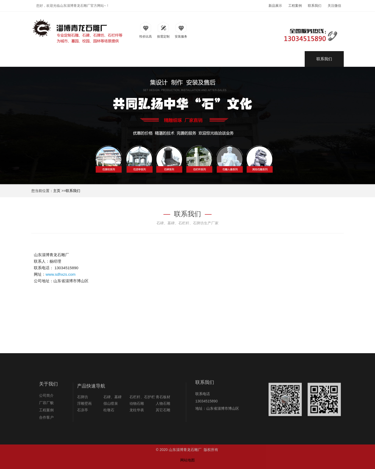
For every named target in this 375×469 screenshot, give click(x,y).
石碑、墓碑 (112, 412)
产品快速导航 (91, 401)
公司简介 (46, 408)
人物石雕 (163, 419)
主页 (56, 191)
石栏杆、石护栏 (142, 412)
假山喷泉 (110, 419)
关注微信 (334, 6)
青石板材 (163, 412)
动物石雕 (136, 419)
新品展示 (275, 6)
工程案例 (295, 6)
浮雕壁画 (84, 419)
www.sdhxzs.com (61, 274)
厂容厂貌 (46, 415)
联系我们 (314, 6)
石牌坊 (82, 412)
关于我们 (48, 396)
